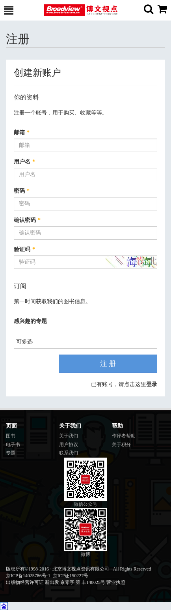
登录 (151, 384)
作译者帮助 (124, 436)
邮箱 (22, 132)
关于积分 (121, 444)
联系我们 (68, 453)
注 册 (108, 364)
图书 (10, 436)
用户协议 (68, 444)
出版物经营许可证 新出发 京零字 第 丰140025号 (55, 582)
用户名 (24, 162)
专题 (10, 453)
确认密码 (27, 220)
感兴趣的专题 (30, 321)
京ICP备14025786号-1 (28, 575)
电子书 (13, 444)
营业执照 (115, 582)
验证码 (24, 249)
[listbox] (27, 342)
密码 (22, 191)
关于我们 (68, 436)
